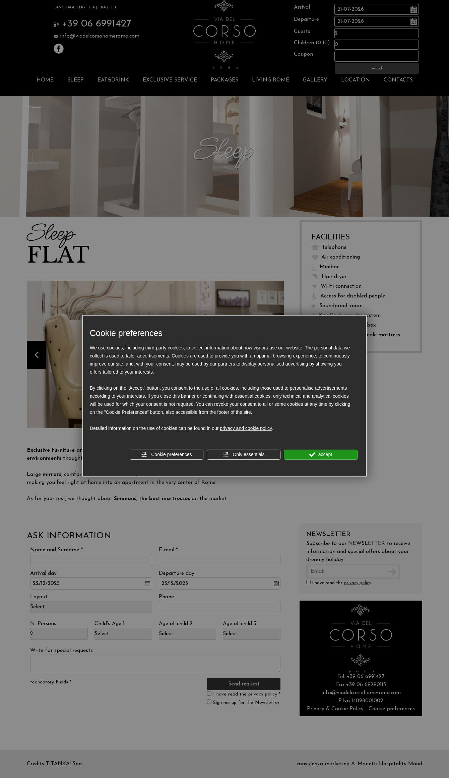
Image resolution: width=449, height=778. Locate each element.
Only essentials (244, 455)
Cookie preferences (166, 455)
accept (320, 455)
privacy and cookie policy (246, 428)
